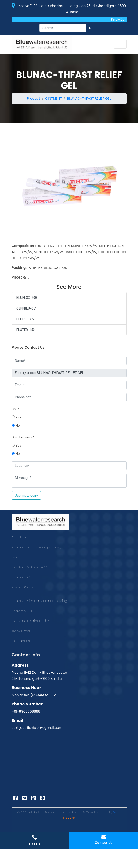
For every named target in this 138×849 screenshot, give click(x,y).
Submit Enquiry (26, 495)
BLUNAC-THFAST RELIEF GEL (89, 98)
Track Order (21, 630)
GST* (16, 409)
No (16, 425)
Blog (15, 557)
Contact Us (21, 640)
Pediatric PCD (23, 610)
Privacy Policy (22, 587)
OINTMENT (53, 98)
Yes (16, 417)
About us (19, 537)
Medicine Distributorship (31, 620)
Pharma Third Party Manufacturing (39, 600)
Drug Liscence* (23, 437)
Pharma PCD (22, 577)
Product (33, 98)
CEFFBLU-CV (26, 308)
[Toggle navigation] (120, 44)
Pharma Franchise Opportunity (36, 547)
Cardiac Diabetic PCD (29, 567)
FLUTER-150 (25, 330)
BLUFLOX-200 (26, 298)
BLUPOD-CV (25, 319)
